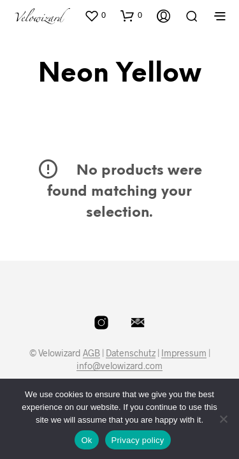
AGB (91, 353)
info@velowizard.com (119, 366)
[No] (223, 418)
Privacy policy (138, 440)
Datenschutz (131, 353)
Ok (86, 440)
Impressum (183, 353)
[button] (95, 15)
